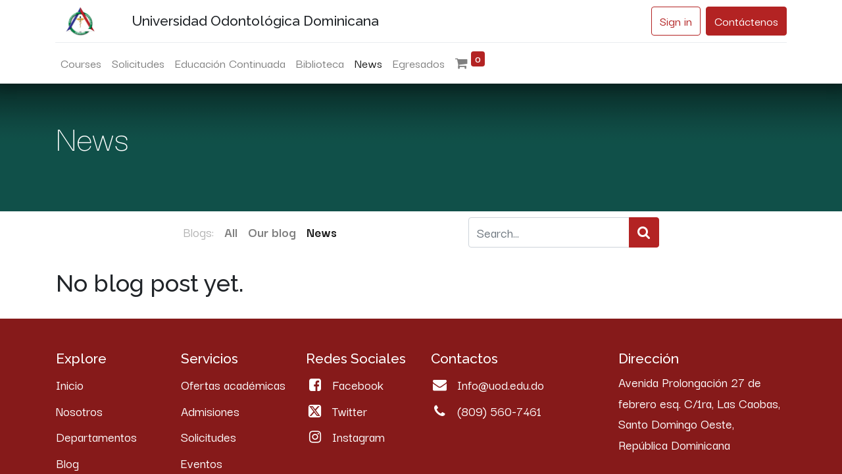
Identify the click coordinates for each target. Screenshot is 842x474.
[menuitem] (81, 63)
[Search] (644, 232)
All (230, 232)
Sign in (675, 21)
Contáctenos (746, 21)
